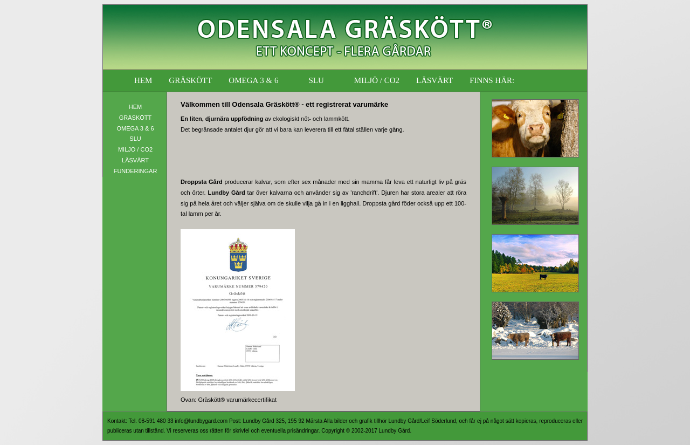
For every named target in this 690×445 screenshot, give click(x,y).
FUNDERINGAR (135, 171)
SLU (315, 80)
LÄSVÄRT (434, 80)
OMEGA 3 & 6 (253, 80)
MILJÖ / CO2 (376, 80)
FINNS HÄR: (492, 80)
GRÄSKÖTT (190, 80)
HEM (143, 80)
